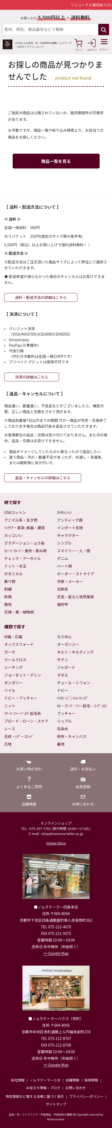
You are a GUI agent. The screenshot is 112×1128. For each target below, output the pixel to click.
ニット (9, 705)
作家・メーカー (70, 581)
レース (9, 728)
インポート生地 (70, 527)
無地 (8, 604)
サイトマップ (56, 1104)
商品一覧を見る (56, 161)
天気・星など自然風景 (75, 596)
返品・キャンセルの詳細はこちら (42, 477)
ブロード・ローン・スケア (26, 721)
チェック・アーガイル (22, 558)
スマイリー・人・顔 (73, 550)
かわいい (64, 512)
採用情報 (91, 1080)
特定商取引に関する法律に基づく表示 (35, 1096)
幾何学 (62, 604)
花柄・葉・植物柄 (19, 612)
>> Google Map (56, 953)
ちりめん (64, 636)
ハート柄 (64, 566)
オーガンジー (68, 644)
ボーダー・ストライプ (75, 573)
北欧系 (62, 589)
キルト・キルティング (75, 652)
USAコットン (15, 512)
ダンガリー (13, 682)
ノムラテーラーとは (45, 1080)
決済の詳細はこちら (31, 377)
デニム (62, 558)
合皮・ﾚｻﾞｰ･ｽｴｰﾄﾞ (19, 736)
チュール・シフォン (73, 682)
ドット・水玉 (15, 566)
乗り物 (9, 581)
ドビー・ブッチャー (20, 698)
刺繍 (8, 589)
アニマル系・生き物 (20, 520)
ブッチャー (66, 713)
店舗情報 (72, 1080)
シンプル (64, 543)
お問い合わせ (75, 1087)
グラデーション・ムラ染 (24, 543)
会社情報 (18, 1080)
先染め (62, 728)
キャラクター (68, 535)
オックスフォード (19, 644)
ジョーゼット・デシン (22, 675)
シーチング (13, 667)
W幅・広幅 (13, 636)
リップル (64, 721)
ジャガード (66, 667)
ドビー (62, 690)
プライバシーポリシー (86, 1096)
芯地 (8, 744)
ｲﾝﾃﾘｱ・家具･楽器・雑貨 (24, 527)
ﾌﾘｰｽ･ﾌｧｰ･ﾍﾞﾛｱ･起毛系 (22, 713)
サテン (62, 659)
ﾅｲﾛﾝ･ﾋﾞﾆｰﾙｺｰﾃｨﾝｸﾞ (73, 698)
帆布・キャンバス (72, 736)
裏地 (61, 744)
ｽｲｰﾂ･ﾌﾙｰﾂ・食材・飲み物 (25, 550)
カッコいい (13, 535)
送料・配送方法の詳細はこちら (41, 297)
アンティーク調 (70, 520)
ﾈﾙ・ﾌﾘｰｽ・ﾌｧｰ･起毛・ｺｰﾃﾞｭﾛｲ (82, 705)
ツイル (9, 690)
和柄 (8, 596)
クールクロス (15, 659)
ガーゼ (9, 652)
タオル (62, 675)
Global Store (56, 843)
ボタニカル (13, 573)
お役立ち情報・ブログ (43, 1087)
